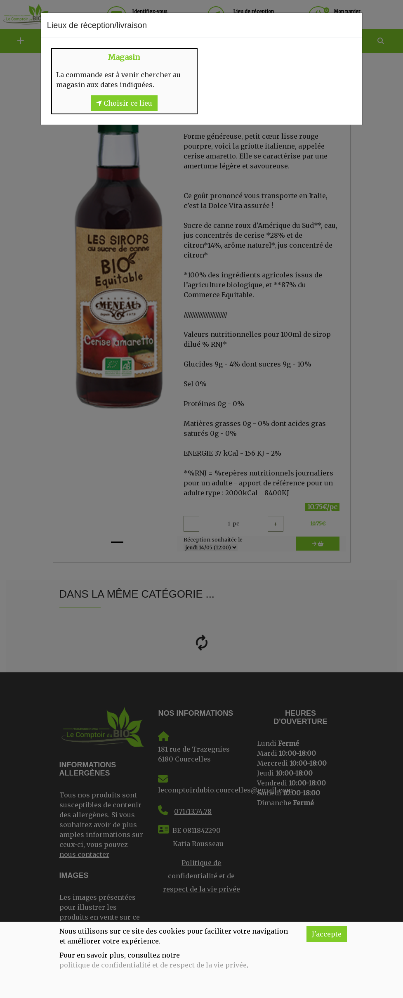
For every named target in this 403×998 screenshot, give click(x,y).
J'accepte (327, 934)
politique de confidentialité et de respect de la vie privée (153, 965)
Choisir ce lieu (124, 103)
